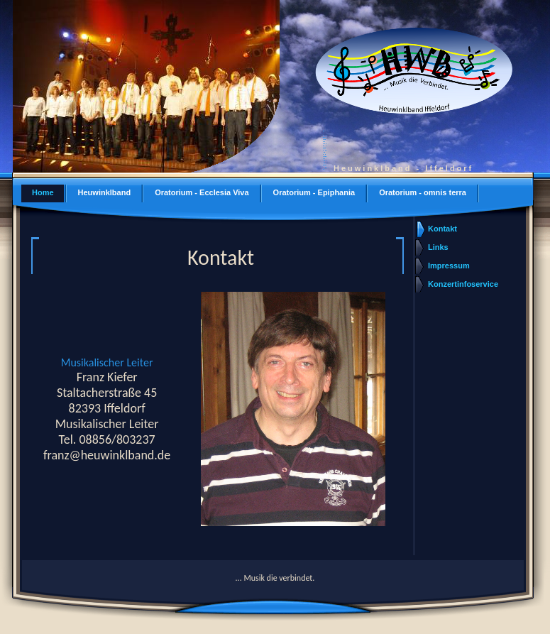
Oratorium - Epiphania (314, 192)
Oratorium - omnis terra (422, 192)
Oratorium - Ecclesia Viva (201, 192)
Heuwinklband (104, 192)
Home (43, 192)
